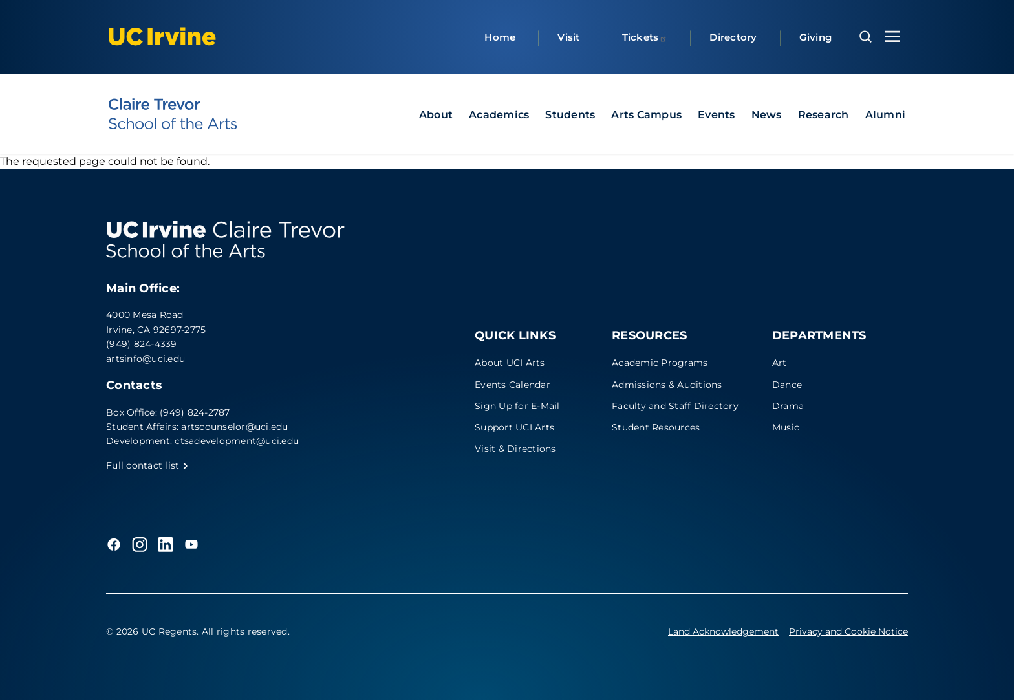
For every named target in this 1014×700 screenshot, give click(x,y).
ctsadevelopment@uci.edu (237, 441)
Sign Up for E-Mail (517, 406)
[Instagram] (139, 544)
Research (823, 115)
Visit (568, 37)
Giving (815, 37)
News (766, 115)
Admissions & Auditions (667, 384)
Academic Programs (659, 362)
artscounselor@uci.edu (234, 426)
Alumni (885, 115)
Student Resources (656, 427)
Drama (788, 406)
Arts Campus (646, 115)
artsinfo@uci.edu (145, 359)
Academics (499, 115)
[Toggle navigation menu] (892, 36)
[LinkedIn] (165, 544)
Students (570, 115)
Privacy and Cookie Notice (848, 631)
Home (499, 37)
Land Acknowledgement (723, 631)
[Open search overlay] (865, 36)
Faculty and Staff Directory (675, 406)
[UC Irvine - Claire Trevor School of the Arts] (173, 113)
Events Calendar (512, 384)
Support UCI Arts (514, 427)
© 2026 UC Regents (151, 631)
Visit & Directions (515, 448)
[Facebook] (114, 544)
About (436, 115)
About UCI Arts (510, 362)
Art (779, 362)
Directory (733, 37)
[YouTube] (191, 544)
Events (716, 115)
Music (785, 427)
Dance (787, 384)
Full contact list (147, 465)
